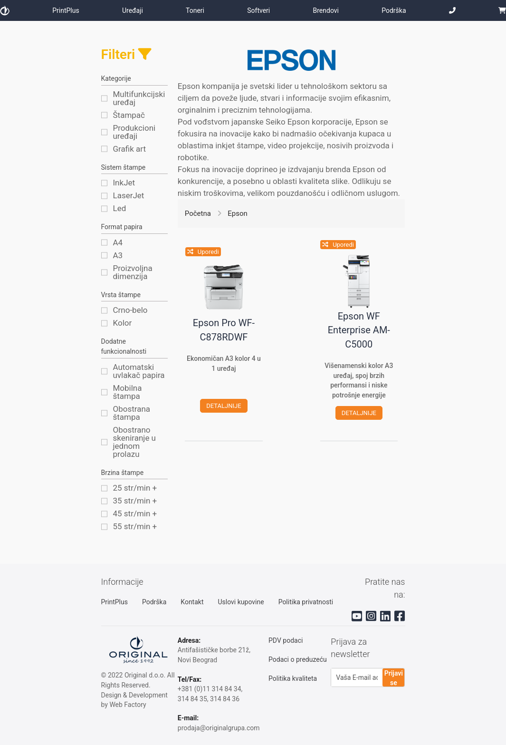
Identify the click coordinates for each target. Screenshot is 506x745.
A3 (118, 256)
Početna (198, 213)
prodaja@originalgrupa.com (219, 728)
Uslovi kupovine (241, 602)
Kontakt (192, 602)
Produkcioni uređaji (134, 132)
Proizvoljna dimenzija (133, 272)
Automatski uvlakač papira (139, 371)
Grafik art (129, 149)
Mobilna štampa (127, 392)
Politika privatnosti (306, 602)
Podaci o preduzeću (297, 659)
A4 (118, 243)
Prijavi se (393, 678)
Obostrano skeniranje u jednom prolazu (134, 442)
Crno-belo (130, 310)
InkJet (124, 183)
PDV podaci (285, 640)
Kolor (122, 323)
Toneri (195, 10)
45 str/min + (135, 514)
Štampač (129, 115)
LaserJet (128, 196)
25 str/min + (135, 488)
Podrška (394, 10)
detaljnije (223, 406)
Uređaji (132, 10)
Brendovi (326, 10)
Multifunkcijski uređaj (139, 98)
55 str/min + (135, 526)
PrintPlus (65, 10)
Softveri (258, 10)
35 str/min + (135, 501)
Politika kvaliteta (292, 678)
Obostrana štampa (132, 413)
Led (119, 208)
